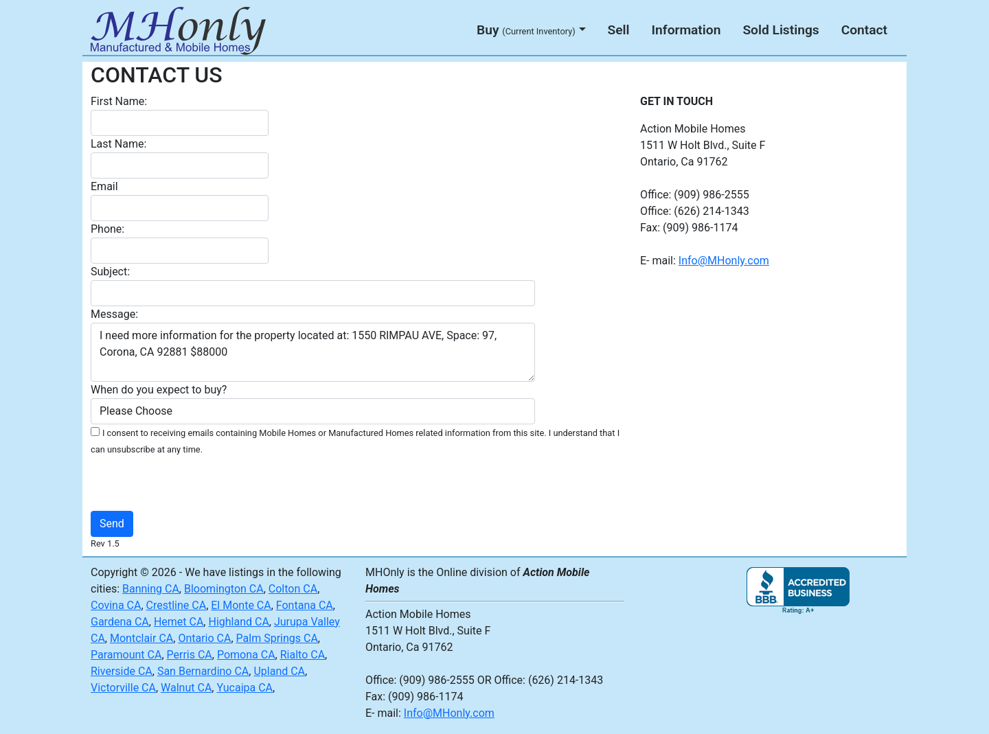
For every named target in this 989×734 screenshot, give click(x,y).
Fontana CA (304, 605)
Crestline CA (176, 605)
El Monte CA (241, 605)
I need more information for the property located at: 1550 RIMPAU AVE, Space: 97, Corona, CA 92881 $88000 (313, 352)
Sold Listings (780, 30)
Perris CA (189, 654)
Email (104, 186)
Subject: (110, 271)
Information (686, 30)
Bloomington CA (224, 588)
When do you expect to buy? (159, 389)
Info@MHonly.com (724, 260)
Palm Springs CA (277, 638)
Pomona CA (246, 654)
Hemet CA (178, 621)
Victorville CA (123, 687)
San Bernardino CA (203, 671)
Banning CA (150, 588)
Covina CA (116, 605)
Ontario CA (204, 638)
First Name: (119, 101)
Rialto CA (302, 654)
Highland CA (238, 621)
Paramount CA (126, 654)
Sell (619, 30)
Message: (114, 314)
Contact (864, 30)
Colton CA (293, 588)
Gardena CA (120, 621)
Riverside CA (121, 671)
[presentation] (355, 484)
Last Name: (118, 143)
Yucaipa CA (244, 687)
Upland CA (279, 671)
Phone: (107, 229)
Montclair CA (141, 638)
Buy (526, 30)
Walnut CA (186, 687)
